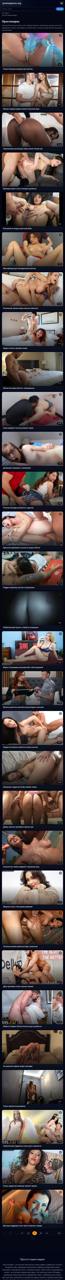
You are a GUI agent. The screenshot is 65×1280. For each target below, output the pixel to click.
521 (59, 1233)
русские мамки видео (9, 15)
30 (41, 1233)
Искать (59, 9)
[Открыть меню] (62, 3)
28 (28, 1233)
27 (22, 1233)
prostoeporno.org (12, 3)
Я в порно (5, 13)
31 (47, 1233)
